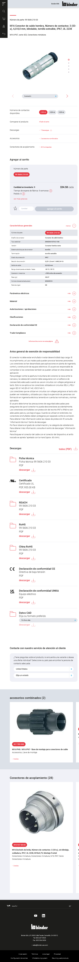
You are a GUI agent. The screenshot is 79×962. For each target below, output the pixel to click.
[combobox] (44, 669)
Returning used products (60, 958)
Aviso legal (45, 954)
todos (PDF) (65, 449)
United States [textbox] (21, 669)
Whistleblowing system (39, 958)
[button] (4, 4)
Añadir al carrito (44, 122)
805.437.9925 (41, 938)
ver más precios (20, 199)
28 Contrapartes (46, 147)
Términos (35, 954)
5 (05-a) (61, 112)
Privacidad (57, 954)
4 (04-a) (52, 112)
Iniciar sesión (22, 954)
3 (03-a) (43, 112)
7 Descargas (46, 130)
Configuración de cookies (19, 958)
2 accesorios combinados (49, 138)
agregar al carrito (54, 209)
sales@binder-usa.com (40, 945)
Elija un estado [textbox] (22, 675)
